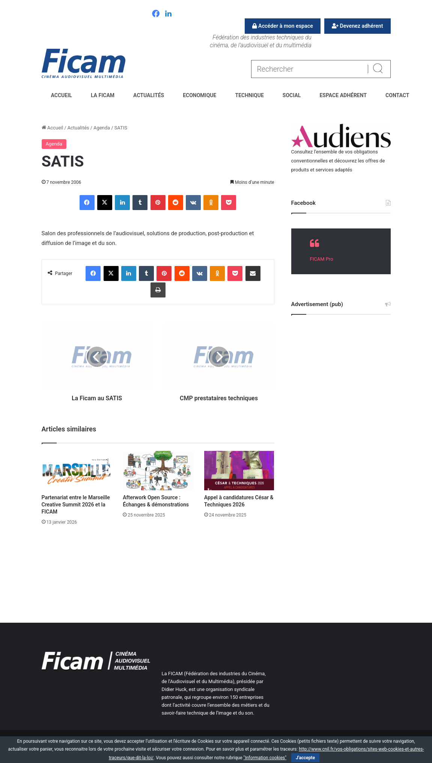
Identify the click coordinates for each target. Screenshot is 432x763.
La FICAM (102, 95)
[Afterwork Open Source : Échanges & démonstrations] (158, 470)
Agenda (101, 128)
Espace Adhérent (343, 95)
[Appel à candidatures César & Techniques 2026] (239, 470)
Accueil (61, 95)
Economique (199, 95)
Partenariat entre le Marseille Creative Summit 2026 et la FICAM (76, 504)
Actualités (148, 95)
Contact (397, 95)
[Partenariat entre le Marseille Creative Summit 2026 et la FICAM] (77, 470)
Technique (249, 95)
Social (292, 95)
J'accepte (305, 757)
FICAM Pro (321, 259)
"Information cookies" (265, 757)
